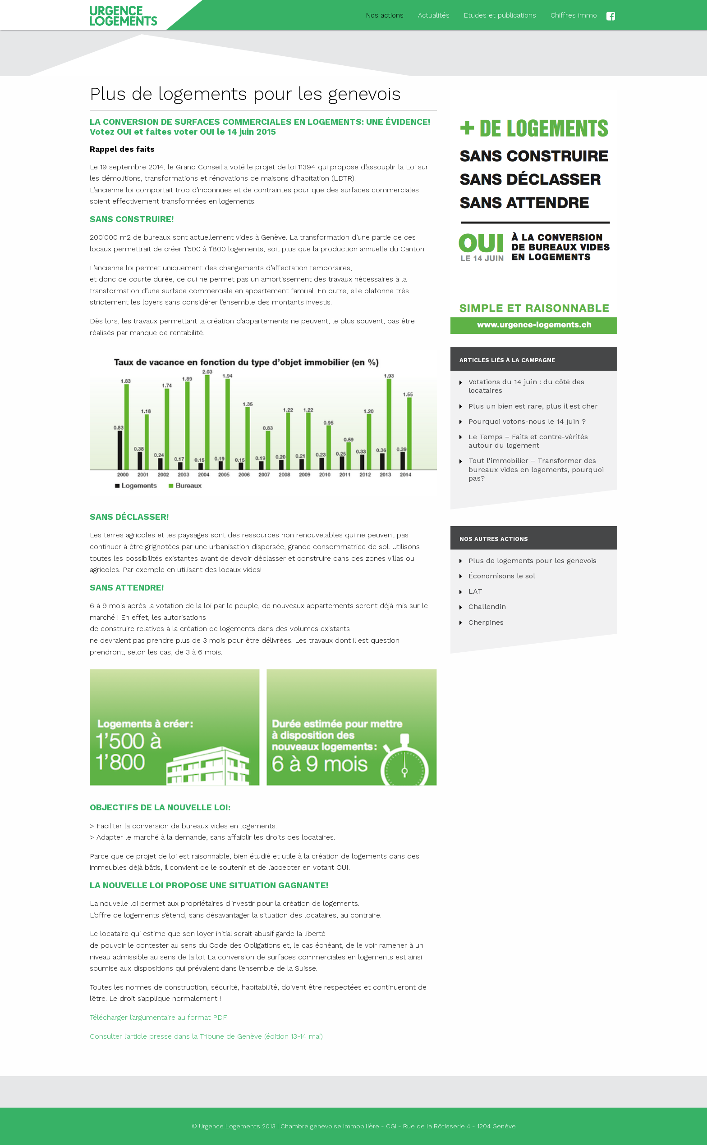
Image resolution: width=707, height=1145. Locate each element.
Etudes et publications (500, 15)
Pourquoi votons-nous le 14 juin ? (527, 421)
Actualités (434, 15)
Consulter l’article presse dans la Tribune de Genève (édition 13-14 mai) (206, 1036)
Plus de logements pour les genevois (532, 560)
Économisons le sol (501, 576)
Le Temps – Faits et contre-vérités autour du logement (528, 441)
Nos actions (385, 15)
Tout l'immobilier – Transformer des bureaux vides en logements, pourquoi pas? (536, 469)
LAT (475, 591)
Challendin (487, 606)
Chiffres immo (574, 15)
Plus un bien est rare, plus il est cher (533, 406)
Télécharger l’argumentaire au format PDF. (159, 1017)
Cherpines (486, 622)
